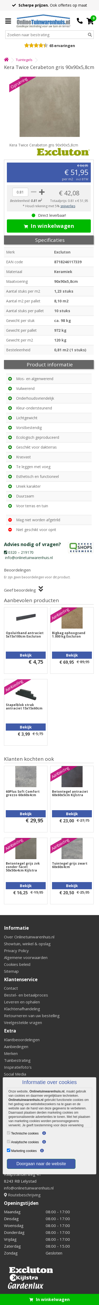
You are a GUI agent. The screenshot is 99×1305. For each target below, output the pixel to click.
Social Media (15, 1074)
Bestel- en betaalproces (26, 995)
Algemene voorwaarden (26, 957)
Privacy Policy (16, 950)
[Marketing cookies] (8, 1150)
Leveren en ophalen (22, 1001)
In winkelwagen (49, 225)
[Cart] (90, 21)
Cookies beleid (17, 964)
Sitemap (11, 971)
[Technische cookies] (8, 1133)
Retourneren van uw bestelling (32, 1015)
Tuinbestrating (17, 1060)
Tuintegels (24, 59)
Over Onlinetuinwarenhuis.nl (29, 936)
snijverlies (67, 206)
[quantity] (20, 192)
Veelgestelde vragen (23, 1022)
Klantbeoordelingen (22, 1039)
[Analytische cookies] (8, 1141)
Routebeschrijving (22, 1194)
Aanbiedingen (16, 1046)
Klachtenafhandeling (22, 1008)
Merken (11, 1053)
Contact (11, 988)
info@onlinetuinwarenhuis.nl (29, 1188)
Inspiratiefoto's (18, 1067)
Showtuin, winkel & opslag (27, 943)
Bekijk (26, 655)
